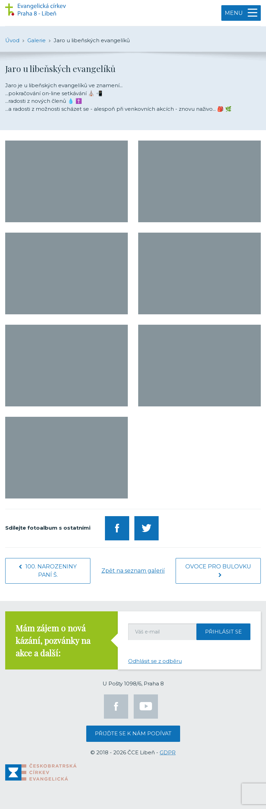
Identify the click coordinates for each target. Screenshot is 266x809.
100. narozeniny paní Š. (48, 570)
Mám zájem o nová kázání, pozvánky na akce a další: (53, 640)
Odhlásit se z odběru (155, 661)
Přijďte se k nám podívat (133, 733)
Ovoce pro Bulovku (218, 570)
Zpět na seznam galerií (133, 570)
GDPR (168, 752)
